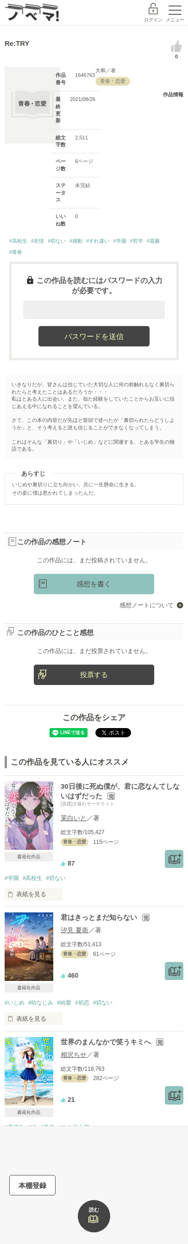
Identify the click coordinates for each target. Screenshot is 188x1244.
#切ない (57, 241)
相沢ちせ (74, 1054)
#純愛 (64, 1002)
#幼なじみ (41, 1002)
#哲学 (136, 241)
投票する (94, 675)
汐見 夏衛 (74, 930)
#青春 (15, 252)
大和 (100, 70)
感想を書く (93, 584)
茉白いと (74, 818)
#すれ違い (97, 241)
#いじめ (15, 1002)
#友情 (37, 241)
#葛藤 (153, 241)
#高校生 (18, 241)
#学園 (119, 241)
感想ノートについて (146, 605)
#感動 (75, 241)
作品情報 (173, 94)
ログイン (153, 19)
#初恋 (82, 1002)
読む (94, 1210)
